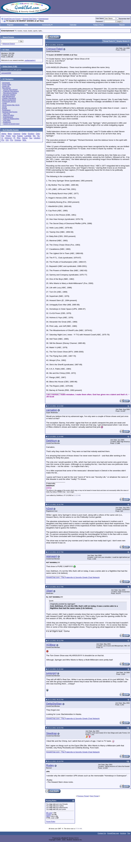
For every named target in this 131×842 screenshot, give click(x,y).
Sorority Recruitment (10, 89)
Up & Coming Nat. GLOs (10, 105)
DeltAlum (51, 440)
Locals (4, 103)
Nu (38, 136)
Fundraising (6, 110)
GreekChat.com (113, 833)
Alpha (3, 134)
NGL (24, 140)
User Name (100, 18)
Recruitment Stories (10, 93)
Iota (14, 136)
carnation (51, 410)
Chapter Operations (9, 98)
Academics (7, 122)
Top (128, 833)
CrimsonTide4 (54, 48)
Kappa (20, 136)
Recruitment (6, 88)
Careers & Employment (11, 124)
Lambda (27, 136)
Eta (2, 136)
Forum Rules (50, 821)
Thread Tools (108, 41)
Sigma (25, 138)
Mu (34, 136)
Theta (8, 136)
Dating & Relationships (11, 118)
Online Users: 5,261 (10, 66)
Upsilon (37, 138)
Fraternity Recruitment (11, 91)
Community (47, 25)
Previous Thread (83, 796)
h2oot (49, 508)
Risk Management (8, 96)
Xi (2, 138)
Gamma (16, 134)
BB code (49, 813)
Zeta (38, 134)
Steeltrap (51, 733)
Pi (14, 138)
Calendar (73, 25)
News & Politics (8, 115)
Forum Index (6, 84)
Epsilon (31, 134)
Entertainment (43, 19)
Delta (24, 134)
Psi (11, 140)
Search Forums (8, 37)
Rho (18, 138)
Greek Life (6, 86)
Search (122, 25)
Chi (7, 140)
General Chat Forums (9, 112)
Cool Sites (6, 120)
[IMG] (48, 816)
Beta (10, 134)
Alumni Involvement (9, 100)
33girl (49, 590)
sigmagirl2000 (6, 73)
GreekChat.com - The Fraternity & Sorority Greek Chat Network (73, 577)
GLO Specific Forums (11, 130)
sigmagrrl (51, 556)
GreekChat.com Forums (12, 19)
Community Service (9, 101)
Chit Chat (6, 113)
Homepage (6, 83)
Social (4, 106)
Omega (18, 140)
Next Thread (94, 796)
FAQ (26, 25)
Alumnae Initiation (9, 95)
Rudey (50, 765)
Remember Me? (123, 19)
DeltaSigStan (54, 703)
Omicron (8, 138)
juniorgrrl (51, 673)
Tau (30, 138)
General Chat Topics (30, 19)
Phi (2, 140)
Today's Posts (98, 25)
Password (99, 21)
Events (4, 108)
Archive (123, 833)
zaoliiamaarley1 (30, 60)
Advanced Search (9, 43)
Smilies (48, 814)
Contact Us (102, 833)
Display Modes (122, 41)
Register (10, 25)
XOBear (51, 644)
